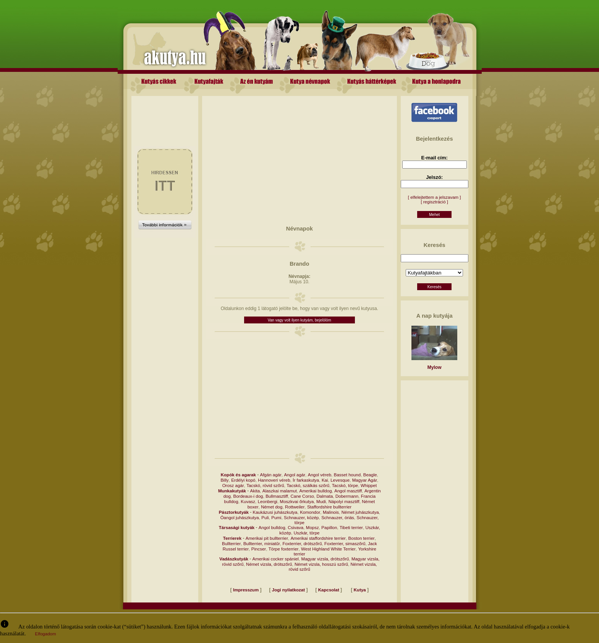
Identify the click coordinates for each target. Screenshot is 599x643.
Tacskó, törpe (345, 485)
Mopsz (312, 527)
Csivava (295, 527)
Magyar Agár (364, 480)
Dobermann (346, 496)
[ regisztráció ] (434, 202)
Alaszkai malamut (279, 491)
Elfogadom (45, 634)
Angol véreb (319, 475)
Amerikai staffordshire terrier (318, 538)
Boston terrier (361, 538)
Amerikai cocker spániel (275, 559)
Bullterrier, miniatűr (261, 543)
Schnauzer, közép (301, 517)
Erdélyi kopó (243, 480)
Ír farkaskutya (306, 480)
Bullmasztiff (277, 496)
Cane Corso (302, 496)
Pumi (276, 517)
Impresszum (246, 590)
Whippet (369, 485)
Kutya (360, 590)
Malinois (331, 512)
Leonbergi (267, 501)
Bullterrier (231, 543)
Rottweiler (294, 507)
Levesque (340, 480)
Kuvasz (248, 501)
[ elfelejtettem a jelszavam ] (434, 197)
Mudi (321, 501)
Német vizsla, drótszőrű (269, 564)
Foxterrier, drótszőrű (302, 543)
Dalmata (324, 496)
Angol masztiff (348, 491)
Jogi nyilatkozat (288, 590)
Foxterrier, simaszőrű (344, 543)
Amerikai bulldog (316, 491)
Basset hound (347, 475)
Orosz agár (233, 485)
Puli (265, 517)
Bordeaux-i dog (248, 496)
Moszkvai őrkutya (297, 501)
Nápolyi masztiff (344, 501)
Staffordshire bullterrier (329, 507)
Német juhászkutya (360, 512)
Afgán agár (271, 475)
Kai (325, 480)
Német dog (271, 507)
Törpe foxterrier (284, 549)
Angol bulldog (272, 527)
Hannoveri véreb (274, 480)
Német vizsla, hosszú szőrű (321, 564)
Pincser (258, 549)
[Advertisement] (165, 113)
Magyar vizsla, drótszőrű (325, 559)
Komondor (310, 512)
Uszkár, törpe (307, 533)
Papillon (329, 527)
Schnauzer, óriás (337, 517)
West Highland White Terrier (328, 549)
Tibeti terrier (351, 527)
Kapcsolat (328, 590)
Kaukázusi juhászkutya (275, 512)
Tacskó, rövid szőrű (265, 485)
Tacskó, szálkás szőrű (308, 485)
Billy (224, 480)
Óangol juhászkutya (239, 517)
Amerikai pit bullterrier (267, 538)
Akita (255, 491)
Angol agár (294, 475)
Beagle (370, 475)
